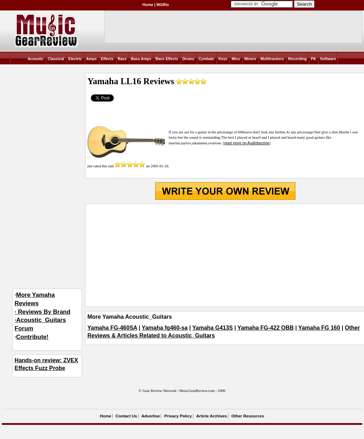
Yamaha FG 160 (319, 328)
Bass (122, 59)
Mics (235, 59)
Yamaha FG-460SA (112, 328)
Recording (297, 59)
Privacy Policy (178, 416)
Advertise (150, 416)
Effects (107, 59)
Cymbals (206, 59)
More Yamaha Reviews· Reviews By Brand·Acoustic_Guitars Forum (42, 311)
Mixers (250, 59)
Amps (91, 59)
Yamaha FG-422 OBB (265, 328)
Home (147, 4)
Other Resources (247, 416)
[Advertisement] (225, 255)
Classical (56, 59)
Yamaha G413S (212, 328)
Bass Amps (141, 59)
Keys (222, 59)
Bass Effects (166, 59)
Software (328, 59)
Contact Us (126, 416)
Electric (75, 59)
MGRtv (163, 4)
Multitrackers (272, 59)
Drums (188, 59)
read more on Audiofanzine (246, 143)
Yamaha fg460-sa (165, 328)
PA (313, 59)
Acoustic (35, 59)
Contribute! (32, 337)
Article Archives (211, 416)
